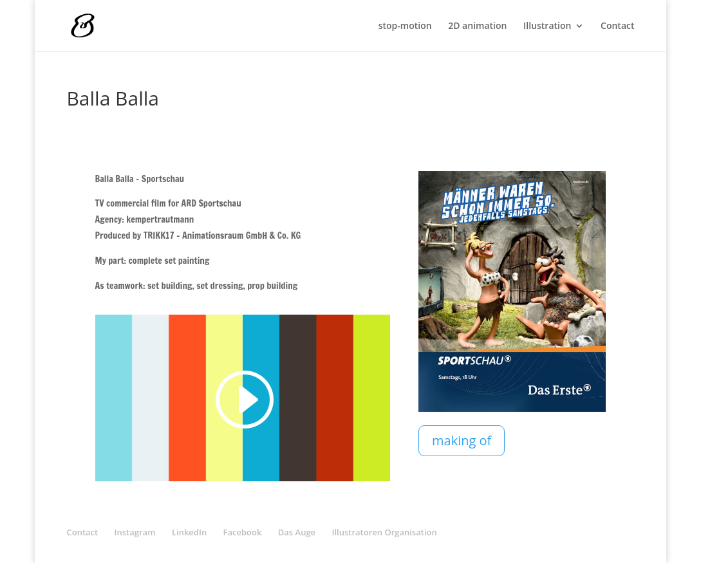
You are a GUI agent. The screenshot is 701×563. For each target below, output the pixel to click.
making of (461, 440)
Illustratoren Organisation (384, 532)
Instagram (135, 532)
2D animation (477, 26)
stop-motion (405, 26)
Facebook (242, 532)
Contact (617, 26)
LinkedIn (189, 532)
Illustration (547, 26)
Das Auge (296, 532)
